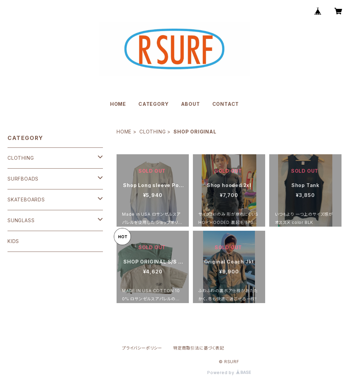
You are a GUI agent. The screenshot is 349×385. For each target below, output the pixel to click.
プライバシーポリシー (142, 348)
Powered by (229, 372)
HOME (118, 104)
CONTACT (225, 104)
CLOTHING (152, 131)
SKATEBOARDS (26, 199)
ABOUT (190, 104)
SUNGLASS (20, 220)
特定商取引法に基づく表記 (198, 348)
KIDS (13, 241)
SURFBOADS (23, 179)
